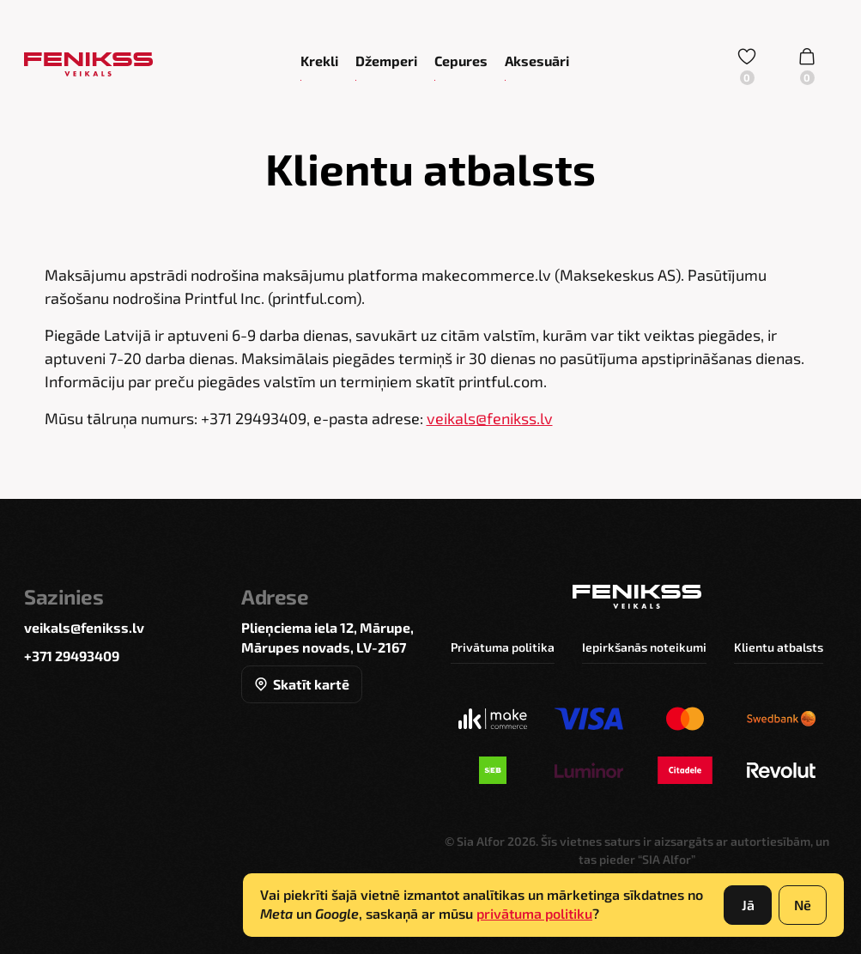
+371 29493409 (71, 655)
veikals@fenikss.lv (490, 418)
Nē (802, 904)
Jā (748, 904)
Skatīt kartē (301, 684)
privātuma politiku (534, 913)
